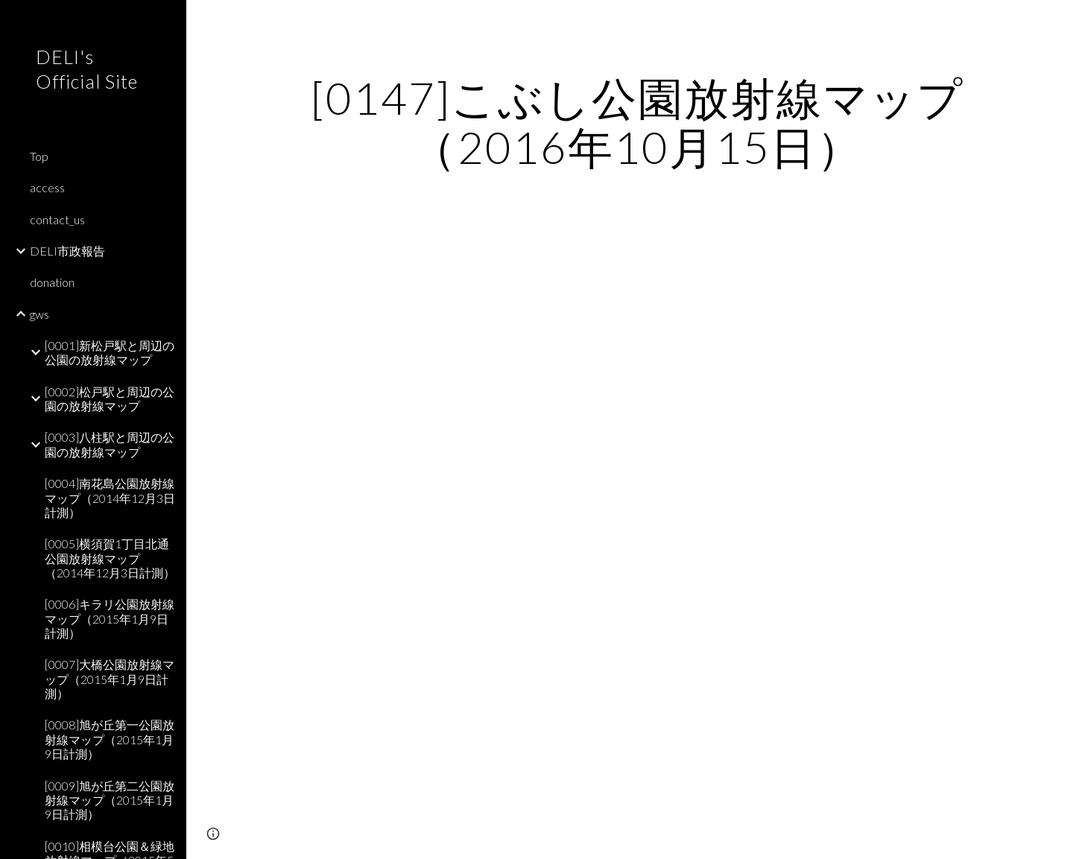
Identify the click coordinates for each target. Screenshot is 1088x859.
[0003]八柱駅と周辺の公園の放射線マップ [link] (109, 444)
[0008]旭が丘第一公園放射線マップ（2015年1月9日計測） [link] (109, 739)
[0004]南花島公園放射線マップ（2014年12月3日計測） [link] (110, 497)
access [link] (47, 187)
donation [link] (52, 282)
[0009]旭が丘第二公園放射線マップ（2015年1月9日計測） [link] (109, 800)
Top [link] (39, 156)
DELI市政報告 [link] (67, 251)
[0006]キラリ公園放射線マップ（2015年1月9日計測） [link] (109, 618)
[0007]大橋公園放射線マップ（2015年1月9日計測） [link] (109, 678)
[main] (637, 122)
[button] (1070, 21)
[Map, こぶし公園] (637, 517)
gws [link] (39, 314)
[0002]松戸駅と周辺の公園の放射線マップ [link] (109, 398)
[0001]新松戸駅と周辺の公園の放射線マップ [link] (109, 352)
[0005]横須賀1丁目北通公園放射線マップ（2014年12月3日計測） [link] (110, 558)
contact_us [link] (57, 219)
